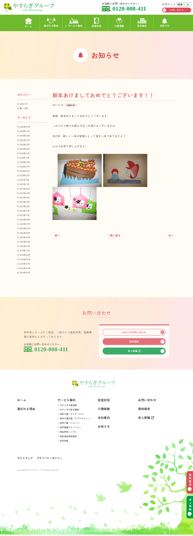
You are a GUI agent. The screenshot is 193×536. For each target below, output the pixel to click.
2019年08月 (25, 259)
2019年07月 (25, 263)
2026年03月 (25, 126)
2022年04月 (25, 170)
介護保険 (119, 23)
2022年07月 (25, 166)
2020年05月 (25, 232)
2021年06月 (25, 193)
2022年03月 (25, 175)
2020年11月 (25, 215)
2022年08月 (25, 162)
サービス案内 (75, 25)
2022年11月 (24, 157)
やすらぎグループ (32, 7)
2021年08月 (25, 188)
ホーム (28, 23)
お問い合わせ (176, 10)
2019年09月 (25, 254)
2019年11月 (25, 250)
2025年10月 (25, 131)
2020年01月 (25, 246)
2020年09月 (25, 219)
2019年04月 (25, 272)
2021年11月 (25, 184)
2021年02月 (25, 206)
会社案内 (142, 22)
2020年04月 (25, 237)
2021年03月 (25, 201)
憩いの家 (24, 108)
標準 (180, 4)
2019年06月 (25, 268)
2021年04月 (25, 197)
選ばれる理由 (51, 22)
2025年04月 (25, 135)
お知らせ (164, 22)
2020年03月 (25, 241)
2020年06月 (25, 228)
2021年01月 (25, 210)
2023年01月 (25, 153)
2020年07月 (25, 223)
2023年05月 (25, 148)
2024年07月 (25, 140)
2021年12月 (24, 179)
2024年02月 (25, 144)
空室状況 (96, 23)
